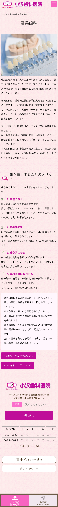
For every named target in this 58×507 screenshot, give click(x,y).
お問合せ (29, 415)
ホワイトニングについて (18, 365)
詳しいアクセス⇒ (29, 468)
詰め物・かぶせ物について (19, 356)
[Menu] (54, 4)
